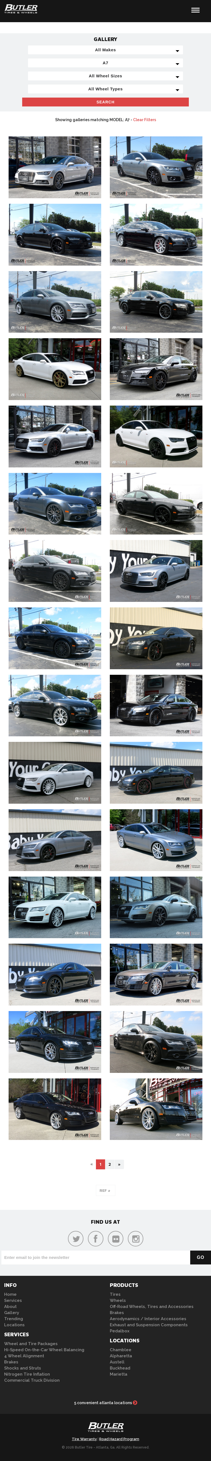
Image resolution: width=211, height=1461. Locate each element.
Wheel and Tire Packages (31, 1343)
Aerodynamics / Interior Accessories (148, 1318)
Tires (115, 1294)
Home (10, 1294)
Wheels (118, 1300)
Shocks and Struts (22, 1368)
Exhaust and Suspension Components (149, 1324)
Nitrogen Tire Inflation (27, 1374)
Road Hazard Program (119, 1439)
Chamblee (120, 1349)
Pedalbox (119, 1330)
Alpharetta (121, 1355)
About (10, 1306)
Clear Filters (144, 120)
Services (13, 1300)
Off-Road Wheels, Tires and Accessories (152, 1306)
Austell (117, 1362)
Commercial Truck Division (32, 1380)
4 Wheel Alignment (24, 1355)
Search (105, 102)
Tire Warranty (84, 1439)
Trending (13, 1318)
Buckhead (120, 1368)
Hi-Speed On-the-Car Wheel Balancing (44, 1349)
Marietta (118, 1374)
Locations (14, 1324)
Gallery (11, 1312)
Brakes (11, 1362)
